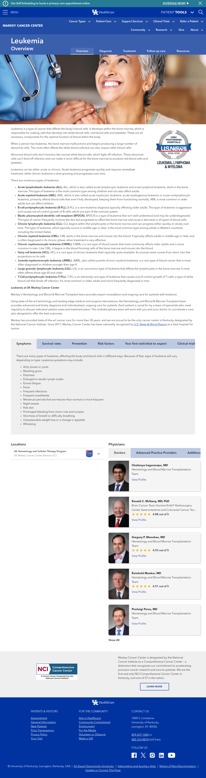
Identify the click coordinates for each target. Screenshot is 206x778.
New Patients (39, 726)
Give (181, 30)
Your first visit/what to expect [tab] (145, 343)
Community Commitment (94, 722)
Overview (82, 51)
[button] (10, 12)
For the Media (87, 730)
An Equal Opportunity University (94, 766)
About (194, 30)
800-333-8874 (140, 739)
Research (161, 30)
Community (138, 30)
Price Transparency (42, 730)
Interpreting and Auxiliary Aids (137, 766)
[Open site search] (201, 12)
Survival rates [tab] (51, 343)
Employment (87, 726)
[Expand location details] (57, 453)
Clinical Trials (161, 21)
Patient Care (103, 21)
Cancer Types (77, 21)
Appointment (39, 718)
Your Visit (36, 738)
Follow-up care (156, 51)
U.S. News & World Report (150, 324)
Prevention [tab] (79, 343)
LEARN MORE (154, 686)
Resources (183, 51)
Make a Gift (86, 738)
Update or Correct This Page (103, 770)
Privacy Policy (39, 734)
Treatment (129, 51)
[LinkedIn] (161, 756)
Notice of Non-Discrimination (177, 766)
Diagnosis (106, 51)
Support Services (132, 21)
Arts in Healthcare (90, 718)
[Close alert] (200, 3)
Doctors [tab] (119, 452)
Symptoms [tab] (23, 343)
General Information (43, 722)
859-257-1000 (140, 735)
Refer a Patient (189, 21)
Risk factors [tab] (106, 343)
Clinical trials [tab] (186, 343)
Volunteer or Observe (92, 734)
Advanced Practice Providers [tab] (156, 452)
